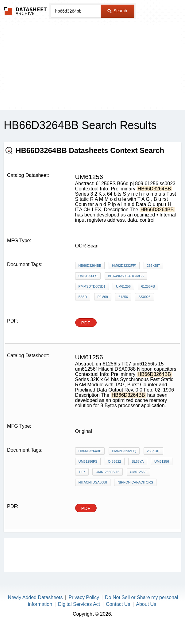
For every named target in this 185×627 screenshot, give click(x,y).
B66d (83, 297)
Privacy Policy (83, 597)
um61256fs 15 (107, 472)
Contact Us (118, 604)
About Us (146, 604)
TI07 (82, 472)
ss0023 (144, 297)
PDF (86, 322)
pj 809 (103, 297)
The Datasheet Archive (25, 11)
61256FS (148, 286)
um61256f (138, 472)
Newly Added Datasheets (35, 597)
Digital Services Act (79, 604)
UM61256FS (88, 276)
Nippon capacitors (135, 482)
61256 (123, 297)
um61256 (123, 286)
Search (117, 10)
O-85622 (114, 461)
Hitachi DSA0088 (93, 482)
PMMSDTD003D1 (92, 286)
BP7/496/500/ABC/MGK (126, 276)
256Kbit (153, 265)
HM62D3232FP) (124, 265)
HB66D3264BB (90, 265)
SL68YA (138, 461)
